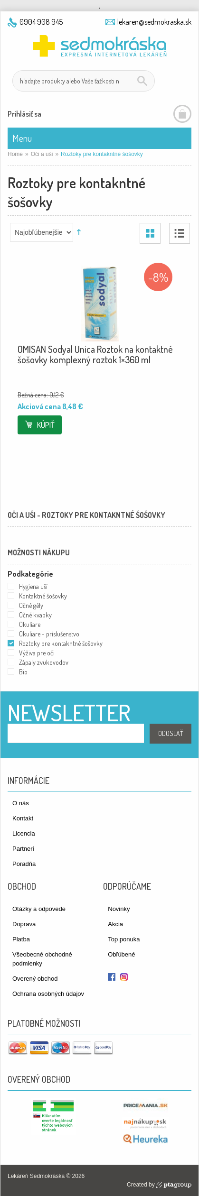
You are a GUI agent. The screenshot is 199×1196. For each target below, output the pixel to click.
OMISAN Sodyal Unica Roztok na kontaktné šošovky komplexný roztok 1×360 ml (95, 354)
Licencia (23, 833)
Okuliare (29, 624)
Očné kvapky (35, 615)
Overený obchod (34, 978)
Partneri (23, 848)
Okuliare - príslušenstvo (49, 634)
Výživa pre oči (37, 653)
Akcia (115, 924)
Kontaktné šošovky (43, 596)
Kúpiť (46, 425)
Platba (21, 939)
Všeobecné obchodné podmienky (42, 959)
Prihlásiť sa (24, 114)
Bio (23, 672)
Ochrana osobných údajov (48, 993)
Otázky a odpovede (39, 908)
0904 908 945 (41, 22)
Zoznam (179, 233)
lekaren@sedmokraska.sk (154, 22)
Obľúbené (121, 954)
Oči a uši (42, 154)
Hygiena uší (33, 586)
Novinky (119, 908)
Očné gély (31, 605)
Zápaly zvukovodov (43, 662)
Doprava (24, 924)
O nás (20, 803)
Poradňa (24, 863)
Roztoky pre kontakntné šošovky (61, 643)
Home (15, 154)
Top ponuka (124, 939)
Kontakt (22, 818)
